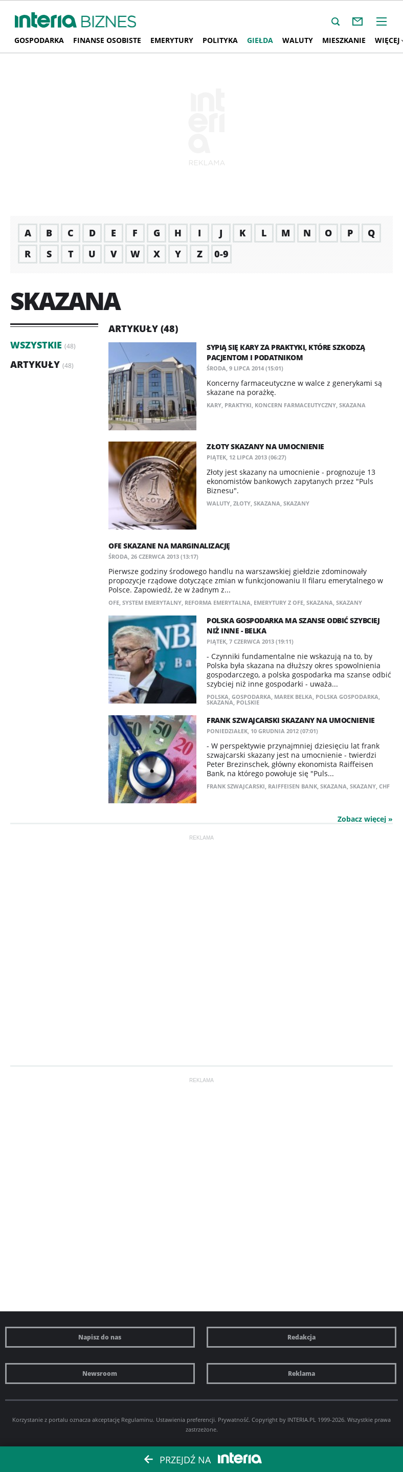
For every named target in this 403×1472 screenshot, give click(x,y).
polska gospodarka (347, 696)
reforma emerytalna (218, 602)
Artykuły (35, 364)
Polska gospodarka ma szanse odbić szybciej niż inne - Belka (293, 625)
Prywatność (233, 1419)
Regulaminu (137, 1419)
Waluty (297, 40)
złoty (242, 503)
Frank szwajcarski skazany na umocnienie (291, 720)
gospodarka (251, 696)
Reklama (301, 1373)
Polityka (220, 40)
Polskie (247, 702)
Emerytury (171, 40)
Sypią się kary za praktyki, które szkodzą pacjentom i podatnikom (286, 352)
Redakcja (301, 1337)
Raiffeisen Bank (292, 786)
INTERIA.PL (301, 1419)
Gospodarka (39, 40)
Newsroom (99, 1373)
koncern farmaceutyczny (295, 405)
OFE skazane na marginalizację (169, 546)
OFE (113, 602)
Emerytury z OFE (278, 602)
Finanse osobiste (107, 40)
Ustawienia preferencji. (186, 1419)
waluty (218, 503)
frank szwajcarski (236, 786)
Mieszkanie (344, 40)
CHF (384, 786)
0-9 (221, 254)
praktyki (238, 405)
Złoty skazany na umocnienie (265, 446)
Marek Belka (293, 696)
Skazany (296, 503)
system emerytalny (152, 602)
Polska (218, 696)
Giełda (260, 40)
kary (214, 405)
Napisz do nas (99, 1337)
